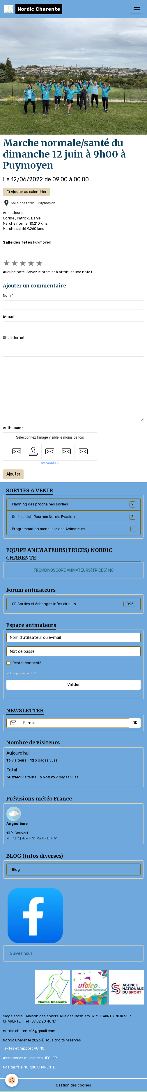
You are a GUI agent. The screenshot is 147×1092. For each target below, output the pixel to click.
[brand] (33, 9)
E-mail (8, 316)
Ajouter (13, 474)
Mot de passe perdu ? (21, 673)
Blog (16, 870)
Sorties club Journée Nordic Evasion (73, 517)
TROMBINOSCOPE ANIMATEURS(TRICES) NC (73, 570)
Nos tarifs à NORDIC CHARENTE (29, 1067)
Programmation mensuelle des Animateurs (73, 529)
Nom (7, 296)
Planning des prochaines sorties (73, 504)
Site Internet (13, 338)
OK (134, 723)
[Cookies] (11, 1080)
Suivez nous (21, 953)
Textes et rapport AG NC (23, 1048)
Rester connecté (27, 663)
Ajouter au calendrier (26, 192)
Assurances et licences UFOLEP (30, 1058)
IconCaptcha (48, 462)
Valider (73, 684)
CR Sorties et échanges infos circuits (73, 604)
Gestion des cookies (73, 1085)
